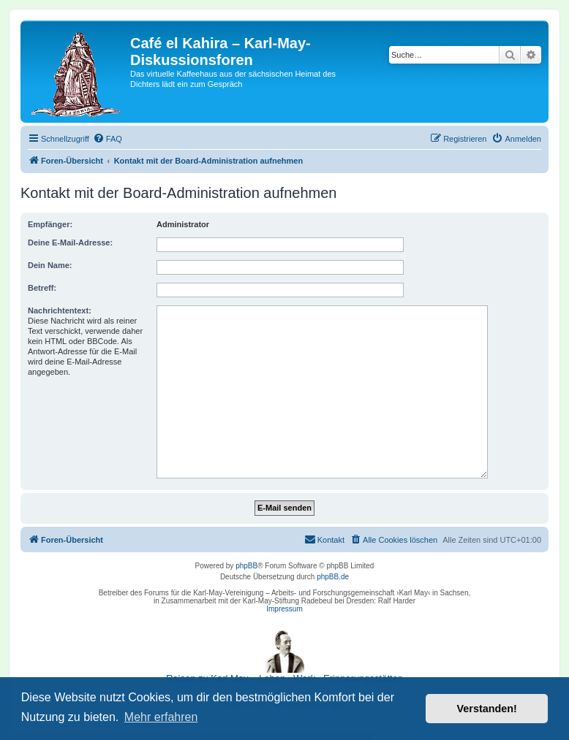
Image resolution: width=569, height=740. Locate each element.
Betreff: (42, 287)
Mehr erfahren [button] (161, 717)
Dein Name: (50, 265)
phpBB (246, 566)
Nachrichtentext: (59, 310)
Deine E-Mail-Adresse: (70, 242)
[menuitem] (107, 139)
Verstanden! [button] (487, 708)
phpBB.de (333, 577)
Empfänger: (50, 224)
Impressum (284, 609)
